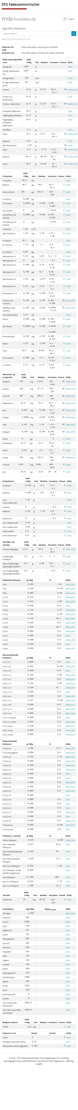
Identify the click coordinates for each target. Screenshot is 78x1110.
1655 (70, 141)
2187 (68, 1026)
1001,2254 (70, 549)
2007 (68, 1041)
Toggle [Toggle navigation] (68, 19)
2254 (68, 185)
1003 (70, 66)
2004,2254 (72, 89)
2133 (69, 531)
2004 (68, 464)
